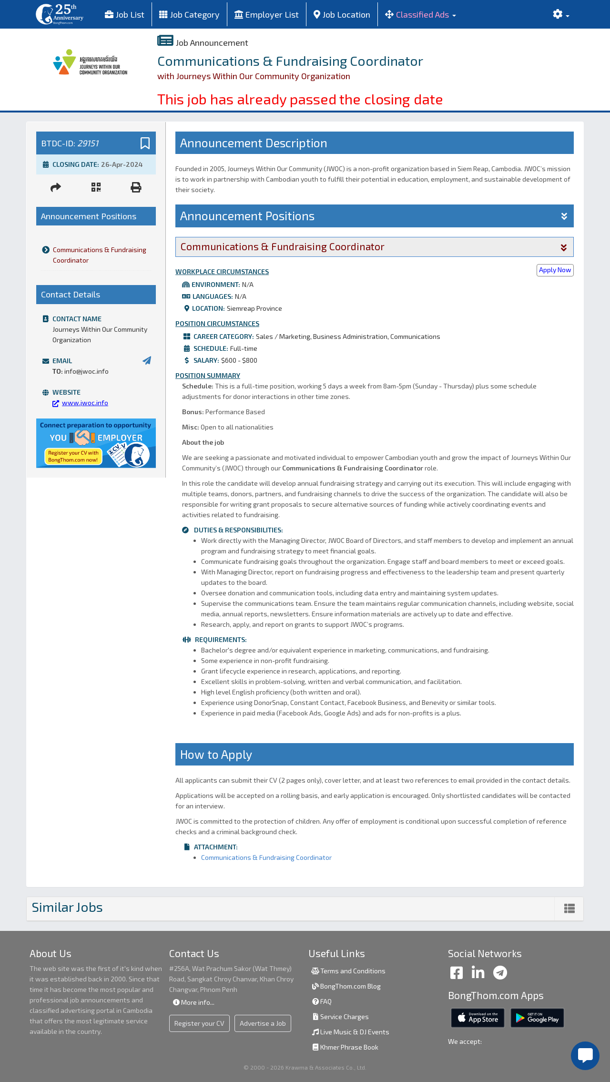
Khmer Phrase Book (344, 1047)
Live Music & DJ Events (350, 1032)
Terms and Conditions (348, 971)
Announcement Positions (374, 215)
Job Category (189, 14)
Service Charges (340, 1016)
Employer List (266, 14)
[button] (420, 14)
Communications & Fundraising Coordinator (93, 254)
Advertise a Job (263, 1023)
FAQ (321, 1001)
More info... (193, 1002)
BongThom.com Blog (346, 986)
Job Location (342, 14)
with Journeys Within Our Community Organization (253, 76)
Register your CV (199, 1023)
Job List (124, 14)
